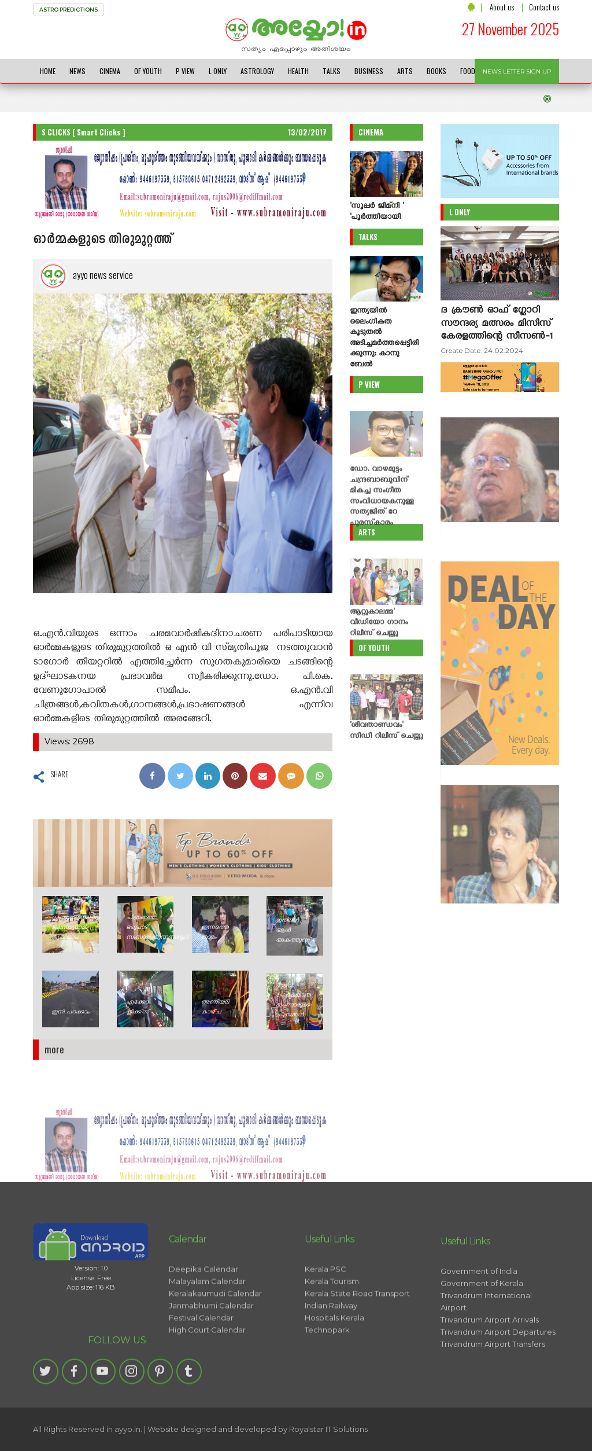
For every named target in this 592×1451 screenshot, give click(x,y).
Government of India (479, 1323)
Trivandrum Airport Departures (498, 1384)
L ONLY (218, 71)
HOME (48, 71)
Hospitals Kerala (334, 1364)
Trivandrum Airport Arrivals (490, 1372)
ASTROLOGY (257, 71)
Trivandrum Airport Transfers (493, 1396)
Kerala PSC (325, 1316)
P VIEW (185, 71)
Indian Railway (331, 1352)
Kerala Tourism (332, 1328)
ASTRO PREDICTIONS (68, 9)
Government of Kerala (482, 1335)
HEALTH (298, 71)
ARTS (405, 71)
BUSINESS (368, 71)
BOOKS (436, 71)
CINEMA (109, 71)
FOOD (467, 71)
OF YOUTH (148, 71)
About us (502, 7)
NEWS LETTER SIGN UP (517, 71)
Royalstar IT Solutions (328, 1429)
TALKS (332, 71)
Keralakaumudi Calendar (215, 1340)
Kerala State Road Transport (357, 1340)
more (54, 1049)
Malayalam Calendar (207, 1328)
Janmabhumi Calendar (211, 1352)
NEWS (77, 71)
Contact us (544, 7)
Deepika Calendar (203, 1316)
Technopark (327, 1377)
